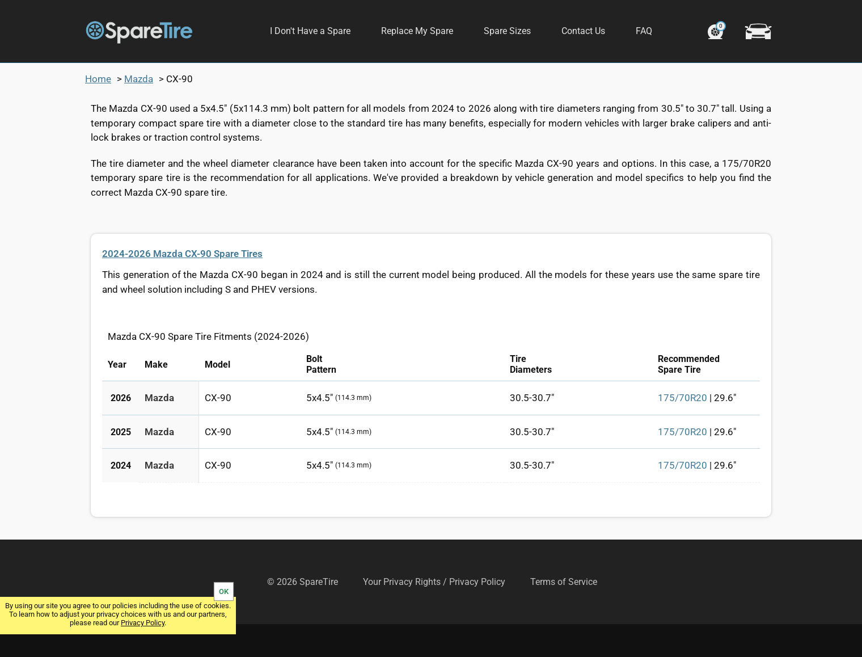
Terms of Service (563, 614)
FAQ (644, 31)
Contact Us (583, 31)
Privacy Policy (142, 622)
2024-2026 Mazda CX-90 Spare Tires (182, 286)
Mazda (138, 111)
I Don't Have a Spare (310, 31)
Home (98, 111)
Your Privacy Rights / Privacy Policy (434, 614)
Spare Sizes (507, 31)
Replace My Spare (417, 31)
